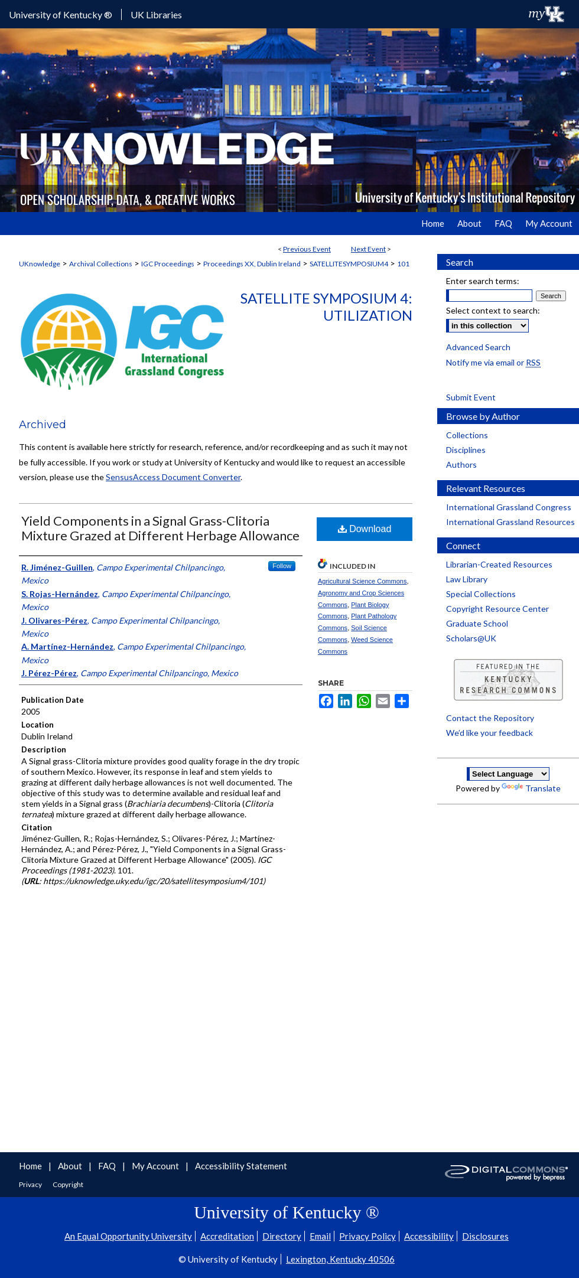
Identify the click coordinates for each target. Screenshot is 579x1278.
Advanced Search (478, 347)
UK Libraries (156, 14)
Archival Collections (100, 263)
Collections (467, 435)
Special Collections (481, 594)
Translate (531, 788)
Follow (281, 565)
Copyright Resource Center (497, 609)
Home (31, 1165)
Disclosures (485, 1236)
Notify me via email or (493, 362)
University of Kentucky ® (60, 14)
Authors (461, 464)
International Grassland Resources (510, 522)
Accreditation (227, 1236)
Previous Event (307, 248)
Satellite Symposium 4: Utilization (326, 306)
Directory (281, 1236)
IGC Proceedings (167, 263)
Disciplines (466, 450)
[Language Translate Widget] (508, 774)
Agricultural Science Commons (362, 581)
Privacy (31, 1184)
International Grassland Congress (508, 507)
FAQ (108, 1165)
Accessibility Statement (241, 1165)
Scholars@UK (471, 638)
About (71, 1165)
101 (403, 263)
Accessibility (429, 1236)
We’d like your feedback (489, 733)
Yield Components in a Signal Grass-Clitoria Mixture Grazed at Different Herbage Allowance (160, 528)
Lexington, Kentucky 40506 (340, 1259)
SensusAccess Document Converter (173, 477)
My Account (156, 1165)
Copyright (68, 1184)
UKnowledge (39, 263)
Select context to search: (493, 310)
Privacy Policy (367, 1236)
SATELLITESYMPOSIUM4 (349, 263)
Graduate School (477, 623)
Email (320, 1236)
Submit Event (471, 397)
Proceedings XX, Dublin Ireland (252, 263)
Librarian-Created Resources (499, 564)
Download (365, 529)
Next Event (368, 248)
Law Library (466, 579)
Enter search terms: (482, 281)
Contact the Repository (490, 718)
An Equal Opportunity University (128, 1236)
